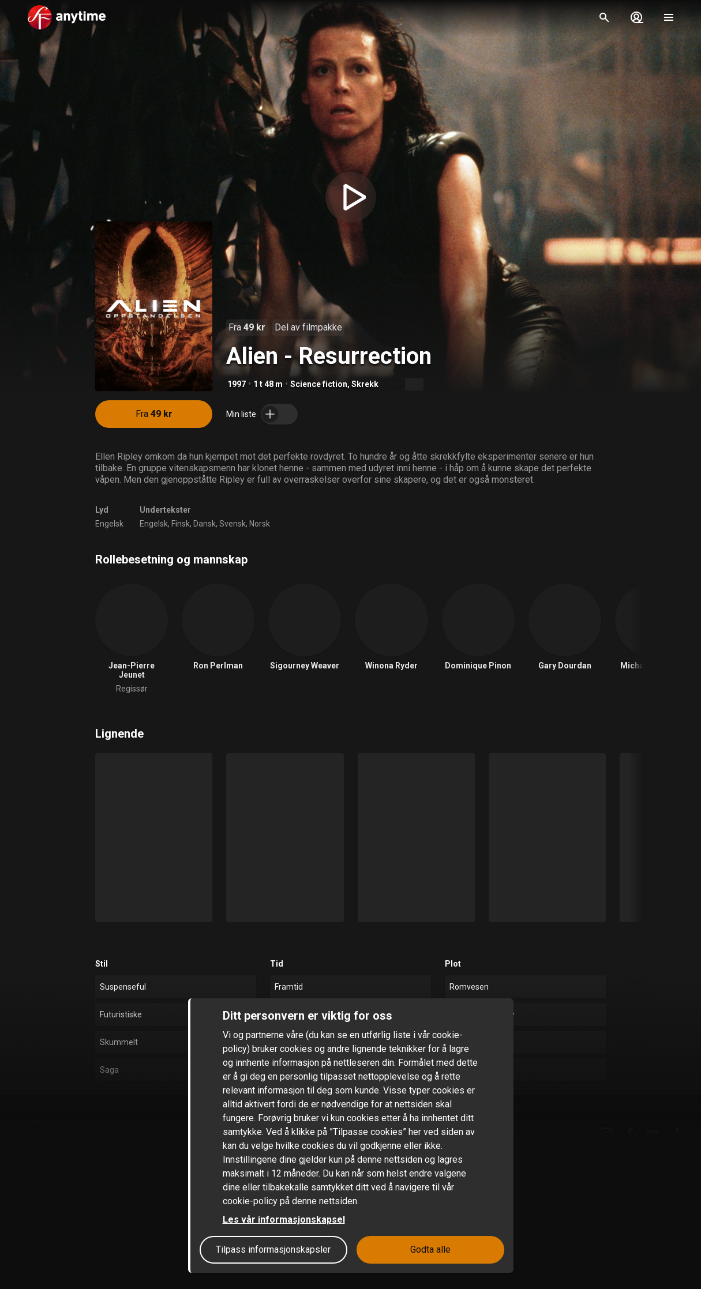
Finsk (180, 523)
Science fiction (318, 384)
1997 (236, 384)
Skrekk (364, 384)
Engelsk (109, 523)
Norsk (259, 523)
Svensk (232, 523)
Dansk (204, 523)
